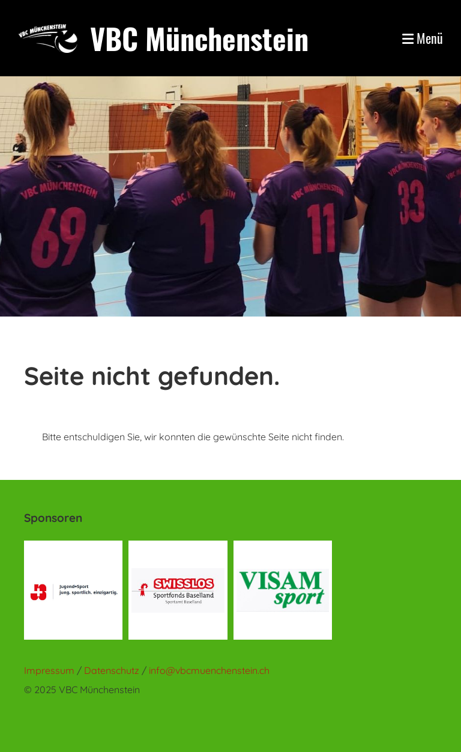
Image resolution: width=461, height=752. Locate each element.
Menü (422, 38)
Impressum (49, 670)
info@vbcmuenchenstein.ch (209, 670)
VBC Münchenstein (199, 38)
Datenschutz (113, 670)
